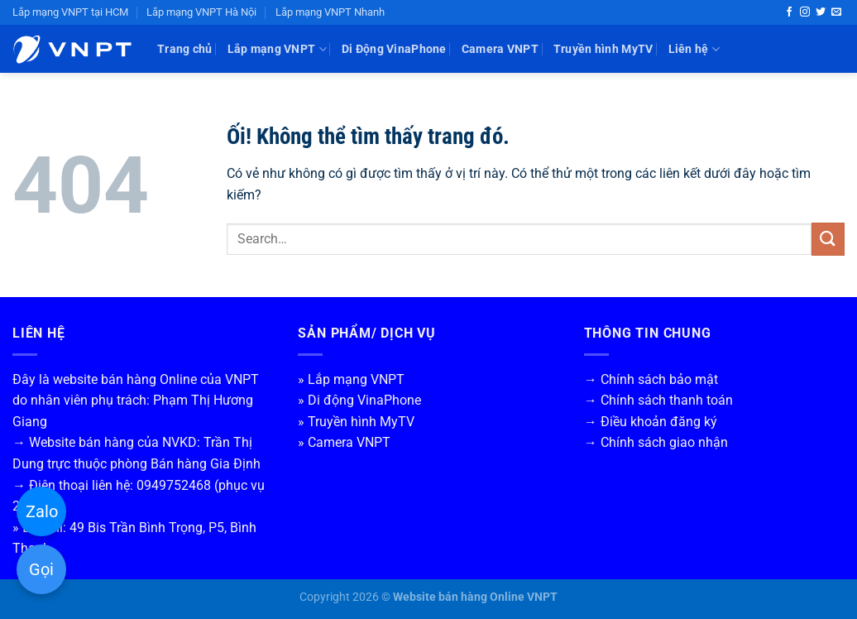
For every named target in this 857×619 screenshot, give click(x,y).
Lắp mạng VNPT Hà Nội (201, 12)
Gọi (41, 569)
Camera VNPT (500, 49)
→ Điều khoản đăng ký (650, 421)
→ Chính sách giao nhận (656, 442)
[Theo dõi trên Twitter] (821, 12)
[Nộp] (828, 239)
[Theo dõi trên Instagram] (805, 12)
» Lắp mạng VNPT (351, 379)
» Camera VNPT (344, 442)
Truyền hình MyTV (603, 49)
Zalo (42, 511)
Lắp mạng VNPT (277, 49)
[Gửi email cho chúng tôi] (836, 12)
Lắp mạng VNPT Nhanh (330, 12)
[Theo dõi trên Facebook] (789, 12)
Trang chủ (185, 49)
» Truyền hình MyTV (356, 421)
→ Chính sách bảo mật (651, 379)
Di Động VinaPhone (394, 49)
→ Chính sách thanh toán (658, 400)
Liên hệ (694, 49)
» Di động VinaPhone (359, 400)
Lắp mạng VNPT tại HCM (70, 12)
